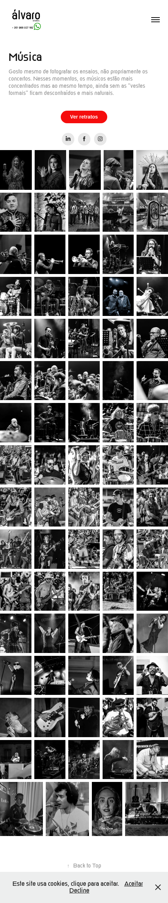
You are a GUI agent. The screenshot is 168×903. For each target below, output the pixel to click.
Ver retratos (84, 117)
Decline (79, 890)
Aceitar (133, 884)
